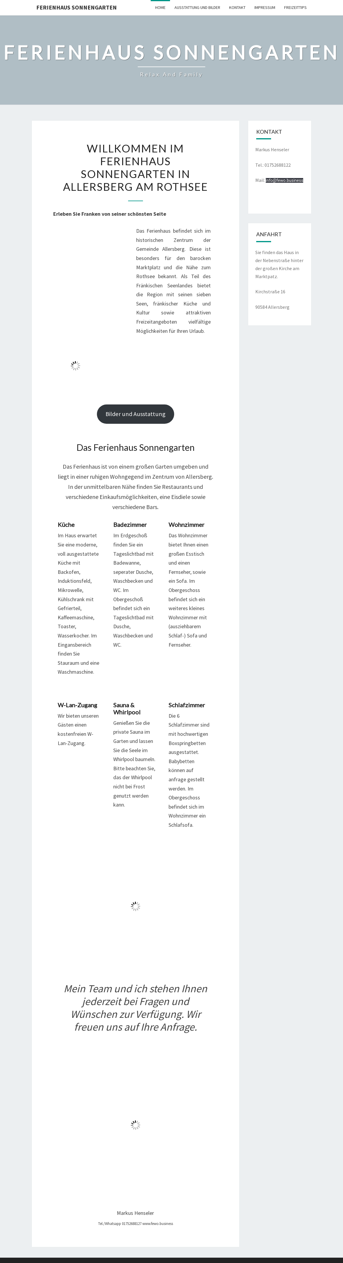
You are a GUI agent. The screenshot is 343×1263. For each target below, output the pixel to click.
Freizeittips (295, 7)
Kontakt (237, 7)
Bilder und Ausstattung (136, 414)
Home (160, 7)
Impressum (264, 7)
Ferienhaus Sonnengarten (76, 7)
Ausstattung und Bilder (197, 7)
